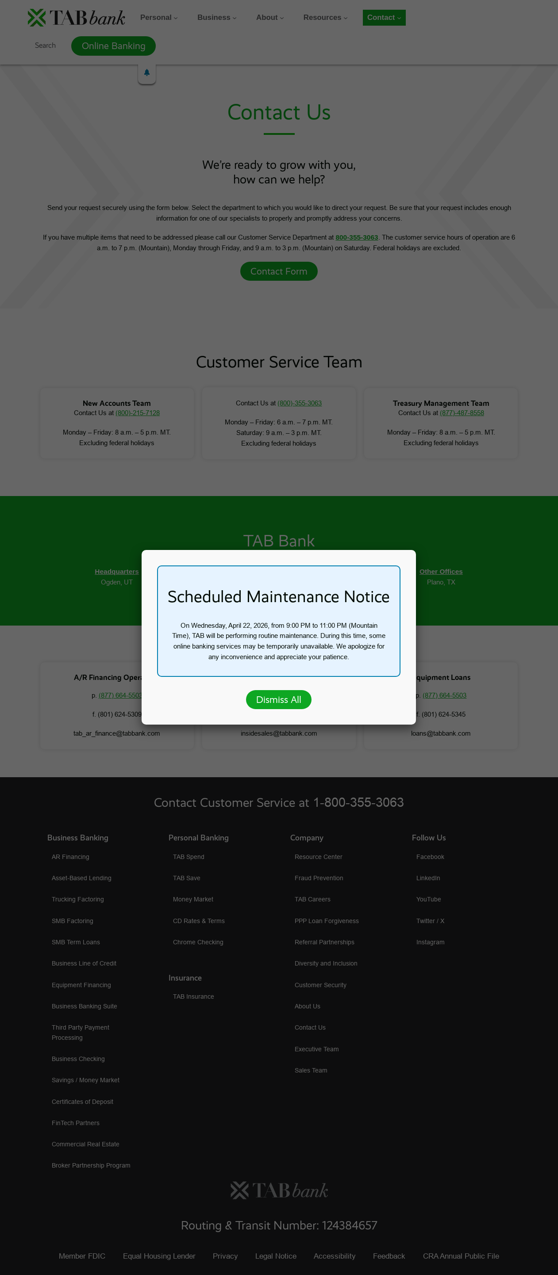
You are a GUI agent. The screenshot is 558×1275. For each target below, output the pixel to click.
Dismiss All (278, 699)
